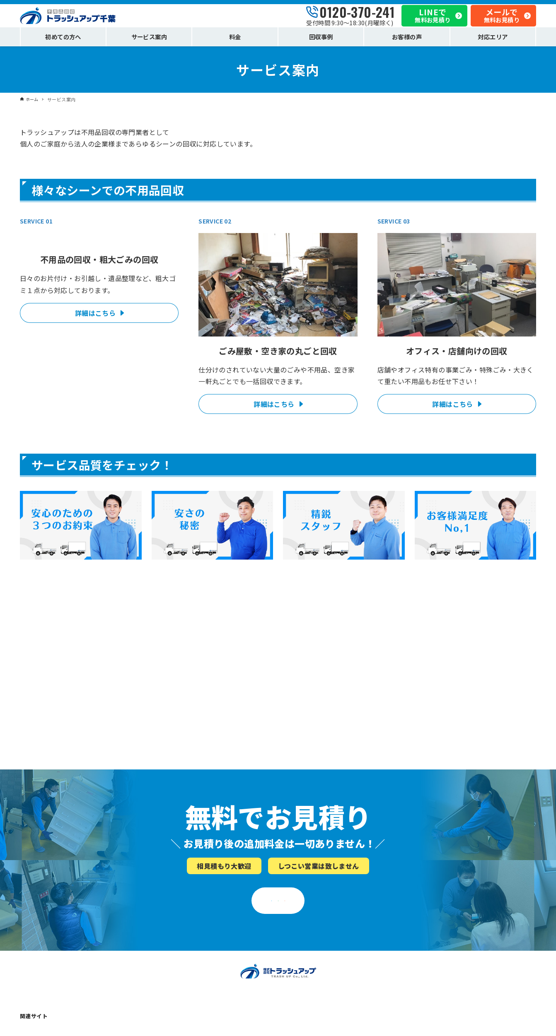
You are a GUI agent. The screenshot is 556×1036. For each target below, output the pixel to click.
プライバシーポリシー (435, 944)
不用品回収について (303, 900)
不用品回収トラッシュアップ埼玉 (158, 1022)
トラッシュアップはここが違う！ (190, 900)
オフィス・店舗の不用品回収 (56, 933)
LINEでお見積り (274, 780)
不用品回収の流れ (300, 911)
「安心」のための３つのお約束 (188, 911)
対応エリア (34, 966)
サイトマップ (423, 988)
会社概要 (418, 911)
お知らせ (418, 921)
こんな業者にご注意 (303, 933)
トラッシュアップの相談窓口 (443, 966)
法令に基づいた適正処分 (437, 955)
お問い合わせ (423, 977)
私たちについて (426, 900)
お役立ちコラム (297, 944)
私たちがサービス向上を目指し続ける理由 (460, 933)
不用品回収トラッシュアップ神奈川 (257, 1022)
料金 (25, 955)
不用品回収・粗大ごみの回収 (56, 911)
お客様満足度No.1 (171, 944)
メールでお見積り (395, 780)
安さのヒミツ (165, 921)
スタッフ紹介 (165, 933)
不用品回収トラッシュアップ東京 (61, 1022)
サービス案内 (36, 900)
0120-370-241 (357, 13)
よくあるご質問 (297, 921)
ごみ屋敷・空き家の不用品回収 (59, 921)
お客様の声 (163, 955)
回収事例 (31, 944)
